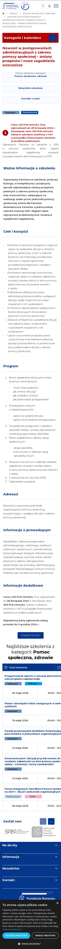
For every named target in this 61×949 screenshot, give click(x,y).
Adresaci (10, 494)
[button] (30, 943)
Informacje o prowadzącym (27, 530)
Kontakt (8, 880)
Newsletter (11, 868)
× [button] (57, 903)
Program (10, 366)
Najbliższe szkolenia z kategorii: (30, 652)
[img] (25, 6)
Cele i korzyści (15, 231)
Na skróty (9, 845)
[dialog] (30, 924)
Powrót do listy (30, 635)
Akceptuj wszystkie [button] (16, 935)
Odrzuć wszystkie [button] (45, 935)
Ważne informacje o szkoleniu (29, 168)
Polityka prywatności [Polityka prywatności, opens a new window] (12, 929)
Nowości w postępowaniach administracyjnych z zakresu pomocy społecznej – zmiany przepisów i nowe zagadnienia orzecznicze (28, 56)
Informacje (10, 857)
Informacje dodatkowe (23, 585)
